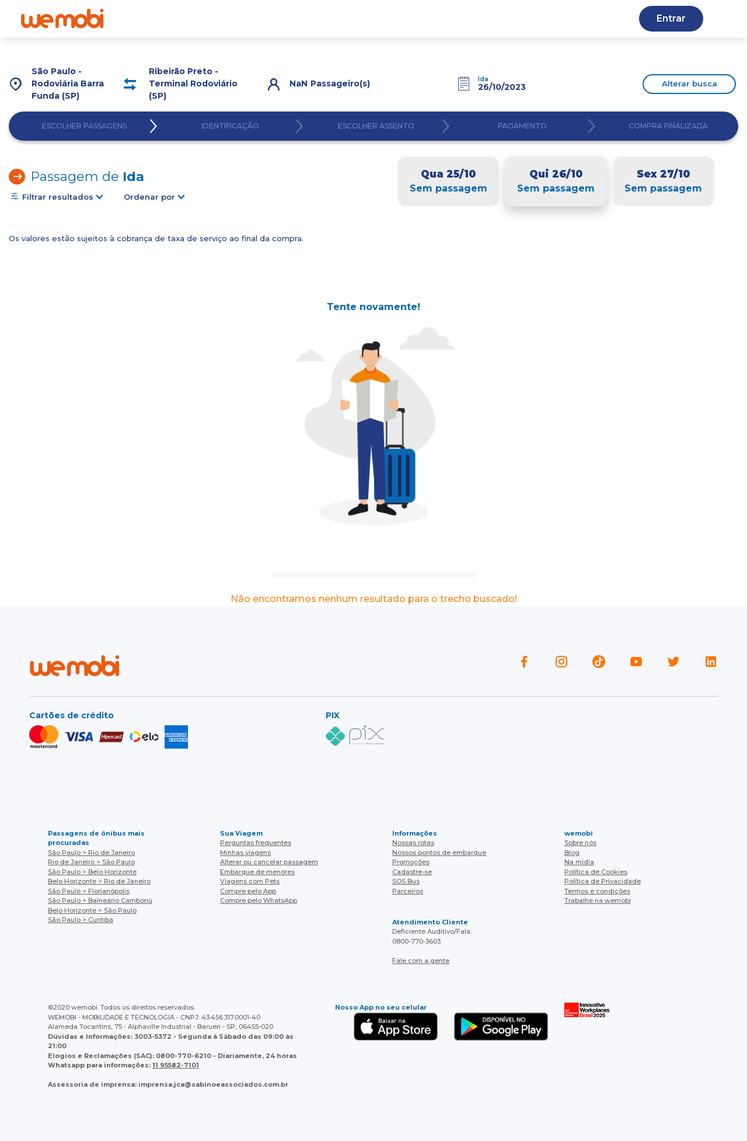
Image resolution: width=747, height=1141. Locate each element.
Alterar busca (689, 83)
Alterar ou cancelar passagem (269, 862)
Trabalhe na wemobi (597, 900)
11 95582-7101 (175, 1065)
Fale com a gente (420, 960)
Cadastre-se (412, 872)
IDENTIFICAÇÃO (230, 126)
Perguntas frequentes (255, 843)
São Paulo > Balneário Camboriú (100, 900)
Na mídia (579, 862)
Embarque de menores (257, 872)
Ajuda (232, 18)
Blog (281, 18)
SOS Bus (406, 881)
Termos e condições (597, 891)
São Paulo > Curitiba (80, 920)
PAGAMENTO (522, 126)
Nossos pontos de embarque (439, 852)
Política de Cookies (595, 872)
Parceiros (407, 891)
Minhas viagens (245, 852)
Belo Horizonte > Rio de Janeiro (99, 881)
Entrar (671, 18)
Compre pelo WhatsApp (258, 900)
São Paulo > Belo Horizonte (92, 872)
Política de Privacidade (602, 881)
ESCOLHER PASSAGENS (84, 126)
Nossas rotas (413, 843)
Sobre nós (580, 843)
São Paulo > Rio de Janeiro (91, 852)
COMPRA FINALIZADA (668, 126)
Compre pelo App (248, 891)
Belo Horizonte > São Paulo (92, 910)
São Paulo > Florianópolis (89, 891)
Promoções (411, 862)
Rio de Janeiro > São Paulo (91, 862)
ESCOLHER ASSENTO (376, 126)
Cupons (552, 18)
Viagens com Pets (250, 881)
